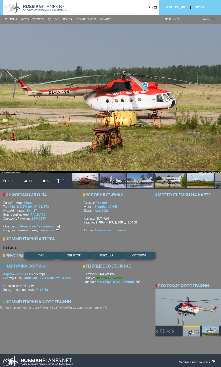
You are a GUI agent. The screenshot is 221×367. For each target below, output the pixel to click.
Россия (101, 203)
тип (41, 255)
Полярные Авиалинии (37, 226)
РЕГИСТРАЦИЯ (174, 7)
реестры (38, 19)
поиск (67, 19)
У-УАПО (42, 290)
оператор (74, 255)
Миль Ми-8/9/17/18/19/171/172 (47, 278)
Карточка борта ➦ (25, 266)
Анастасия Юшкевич (110, 230)
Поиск (208, 19)
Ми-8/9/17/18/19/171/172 (29, 206)
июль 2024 (101, 210)
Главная (11, 19)
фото (25, 19)
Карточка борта (15, 274)
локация (106, 255)
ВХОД (200, 7)
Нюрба (106, 206)
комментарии (86, 19)
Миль (28, 203)
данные (53, 19)
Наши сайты (173, 19)
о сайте (105, 19)
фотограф (139, 255)
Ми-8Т (32, 210)
